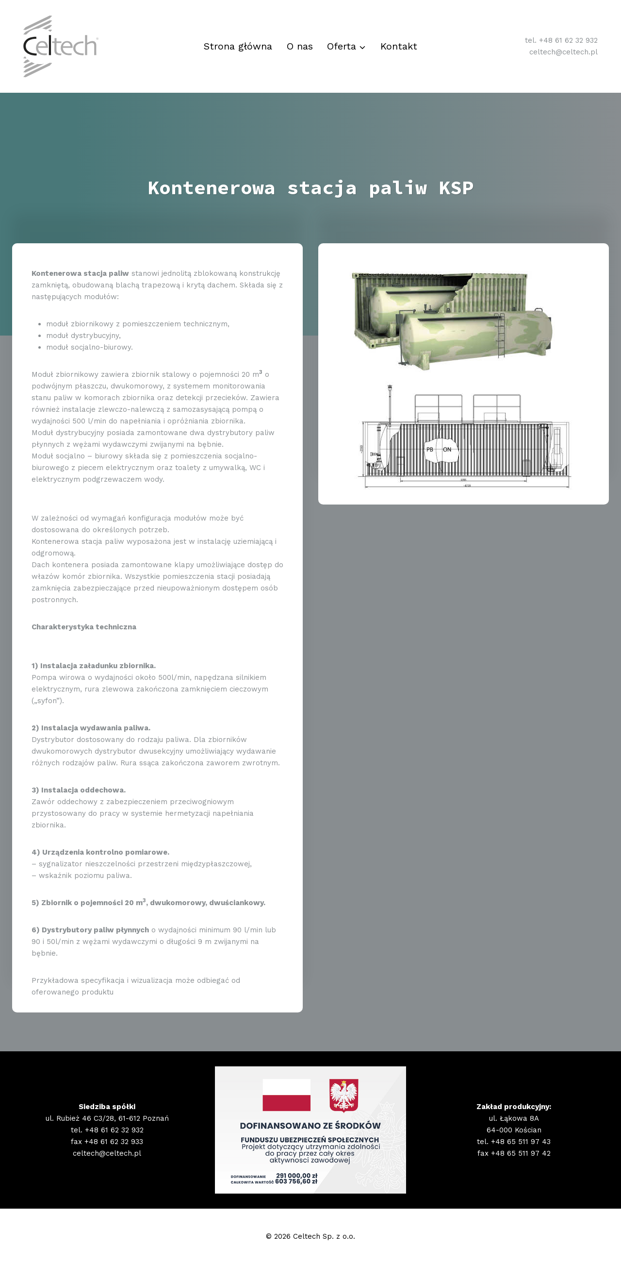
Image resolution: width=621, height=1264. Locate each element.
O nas (300, 46)
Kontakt (398, 46)
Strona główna (238, 46)
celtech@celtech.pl (563, 52)
